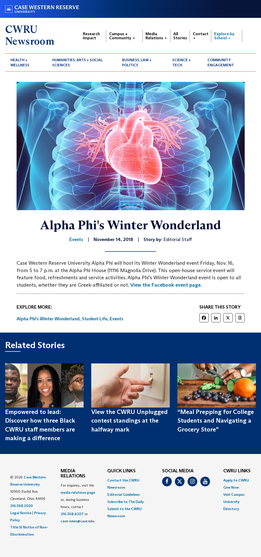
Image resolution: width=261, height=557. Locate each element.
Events (116, 319)
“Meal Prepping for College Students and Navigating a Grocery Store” (215, 420)
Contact (200, 35)
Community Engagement (220, 62)
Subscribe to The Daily (125, 501)
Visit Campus (233, 494)
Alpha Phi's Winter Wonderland (48, 319)
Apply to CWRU (236, 480)
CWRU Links (237, 471)
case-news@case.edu (77, 521)
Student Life (94, 319)
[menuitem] (26, 62)
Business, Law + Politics (137, 62)
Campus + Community (122, 35)
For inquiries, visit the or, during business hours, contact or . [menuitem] (78, 503)
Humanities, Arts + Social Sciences (77, 62)
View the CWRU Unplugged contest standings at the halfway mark (129, 420)
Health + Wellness (19, 62)
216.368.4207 (72, 514)
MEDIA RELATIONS (73, 474)
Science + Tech (181, 62)
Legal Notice (20, 513)
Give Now (231, 487)
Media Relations (156, 35)
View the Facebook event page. (166, 285)
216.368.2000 (21, 505)
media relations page (78, 492)
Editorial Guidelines (123, 494)
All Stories (180, 35)
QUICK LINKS (121, 471)
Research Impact (91, 35)
